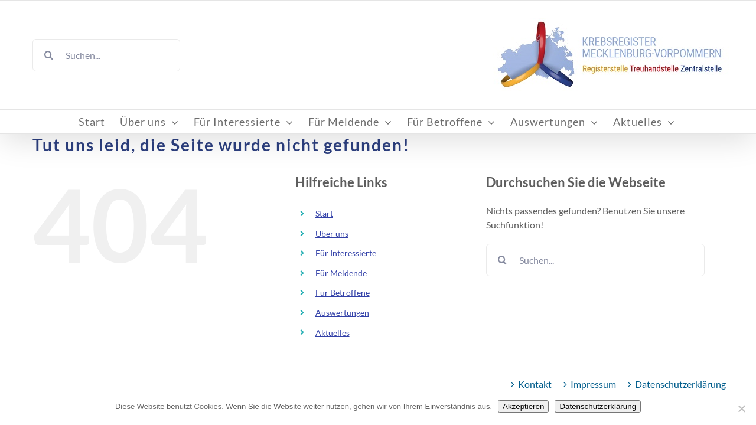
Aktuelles (332, 333)
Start (324, 213)
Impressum (593, 384)
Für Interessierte (345, 253)
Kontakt (535, 384)
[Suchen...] (106, 55)
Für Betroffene (342, 292)
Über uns (331, 233)
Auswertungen (342, 313)
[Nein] (741, 408)
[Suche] (48, 55)
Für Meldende (341, 273)
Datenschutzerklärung (680, 384)
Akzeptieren (523, 406)
